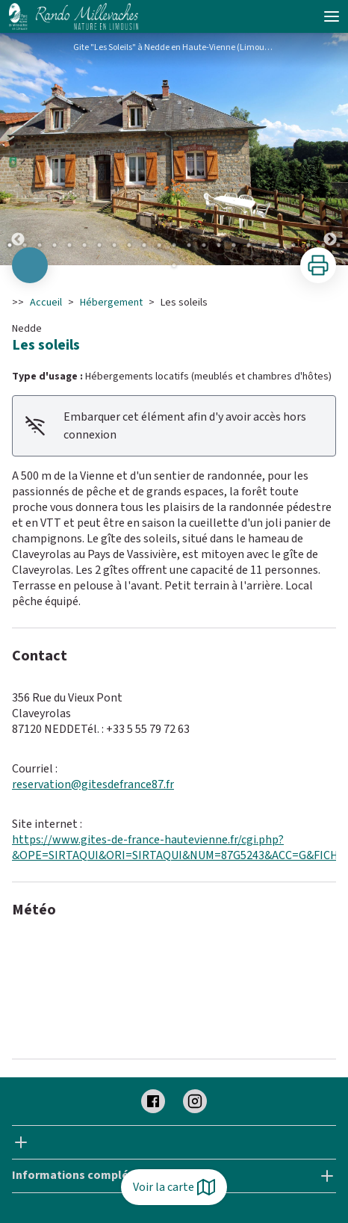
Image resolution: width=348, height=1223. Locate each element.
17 (248, 245)
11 (159, 245)
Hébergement (111, 302)
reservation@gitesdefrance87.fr (93, 784)
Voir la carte (174, 1187)
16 (233, 245)
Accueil (46, 302)
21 (308, 245)
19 (278, 245)
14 (203, 245)
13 (188, 245)
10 (144, 245)
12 (174, 245)
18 (263, 245)
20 (293, 245)
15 (218, 245)
